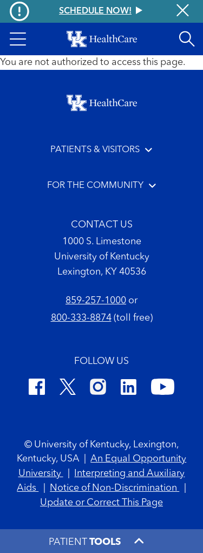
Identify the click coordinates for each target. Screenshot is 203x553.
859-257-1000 (96, 300)
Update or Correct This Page (101, 503)
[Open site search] (187, 39)
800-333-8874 (81, 318)
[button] (18, 39)
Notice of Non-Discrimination (114, 488)
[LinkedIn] (128, 389)
